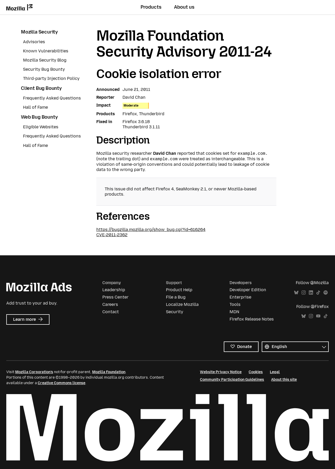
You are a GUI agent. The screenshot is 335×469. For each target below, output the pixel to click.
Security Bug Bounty (44, 69)
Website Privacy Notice (221, 372)
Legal (275, 372)
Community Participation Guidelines (232, 379)
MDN (234, 311)
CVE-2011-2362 (111, 234)
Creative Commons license (61, 383)
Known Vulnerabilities (45, 50)
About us (184, 7)
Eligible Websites (40, 126)
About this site (284, 379)
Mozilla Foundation (108, 372)
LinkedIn (311, 292)
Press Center (115, 297)
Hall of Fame (35, 107)
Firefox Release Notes (252, 319)
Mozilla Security (39, 32)
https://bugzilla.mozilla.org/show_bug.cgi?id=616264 (150, 229)
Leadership (113, 289)
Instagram (303, 292)
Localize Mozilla (182, 304)
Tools (235, 304)
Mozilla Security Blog (44, 60)
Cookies (256, 372)
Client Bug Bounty (41, 88)
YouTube (318, 316)
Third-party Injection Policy (51, 78)
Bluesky (296, 292)
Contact (110, 311)
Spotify (325, 292)
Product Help (179, 289)
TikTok (318, 292)
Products (151, 7)
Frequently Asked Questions (52, 98)
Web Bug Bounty (39, 117)
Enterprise (240, 297)
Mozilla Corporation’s (34, 372)
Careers (110, 304)
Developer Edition (248, 289)
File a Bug (176, 297)
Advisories (34, 41)
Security (174, 311)
